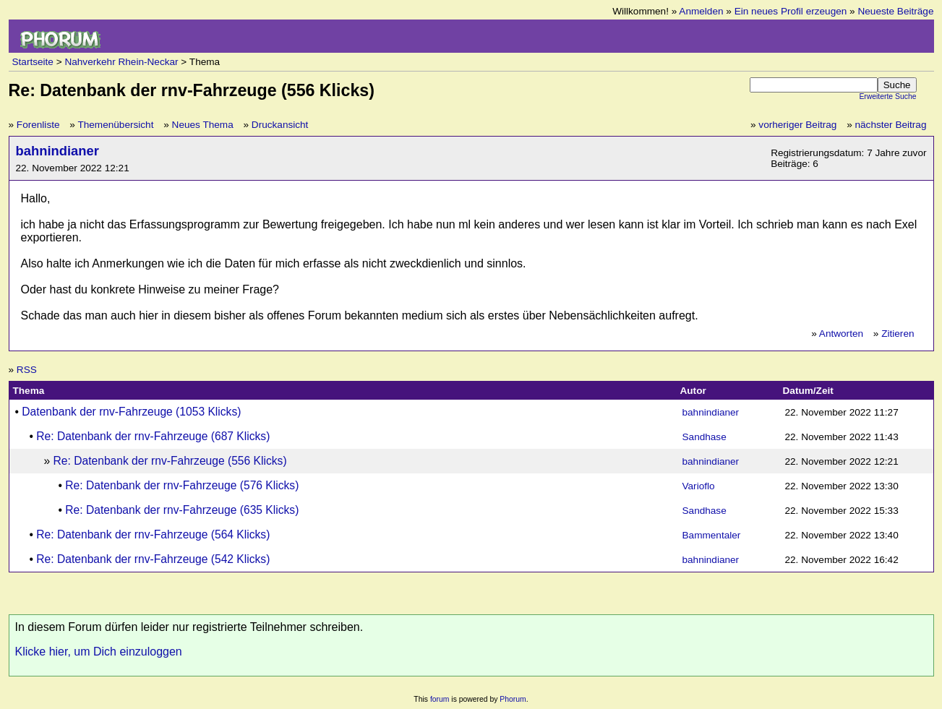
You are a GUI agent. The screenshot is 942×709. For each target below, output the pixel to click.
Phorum (513, 699)
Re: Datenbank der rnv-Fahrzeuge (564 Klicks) (153, 534)
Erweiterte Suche (887, 96)
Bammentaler (711, 535)
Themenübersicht (115, 124)
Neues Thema (203, 124)
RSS (27, 369)
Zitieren (897, 333)
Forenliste (38, 124)
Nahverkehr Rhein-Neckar (121, 61)
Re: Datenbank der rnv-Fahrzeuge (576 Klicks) (182, 485)
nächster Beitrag (891, 124)
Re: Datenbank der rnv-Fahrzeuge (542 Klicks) (153, 559)
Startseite (32, 61)
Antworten (841, 333)
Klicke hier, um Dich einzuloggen (98, 651)
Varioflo (698, 486)
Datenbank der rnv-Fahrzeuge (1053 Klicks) (131, 411)
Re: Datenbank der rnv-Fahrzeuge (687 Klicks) (153, 436)
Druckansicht (280, 124)
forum (440, 699)
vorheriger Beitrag (797, 124)
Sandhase (704, 436)
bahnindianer (57, 150)
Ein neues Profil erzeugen (791, 11)
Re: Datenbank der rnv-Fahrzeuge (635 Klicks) (182, 510)
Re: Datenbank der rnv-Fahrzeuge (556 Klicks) (170, 461)
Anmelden (701, 11)
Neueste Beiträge (895, 11)
